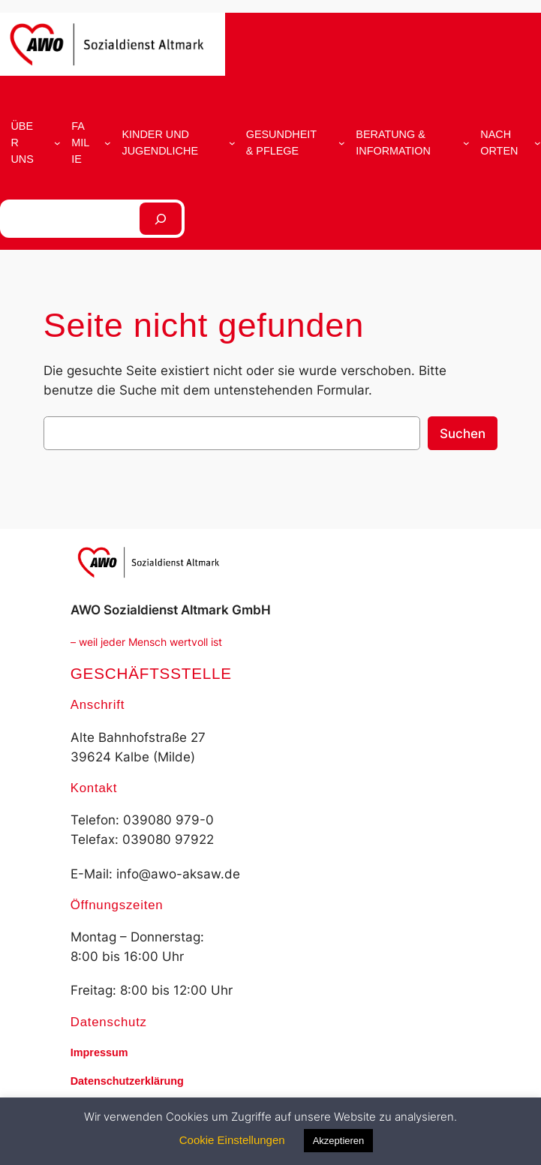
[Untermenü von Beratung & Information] (466, 143)
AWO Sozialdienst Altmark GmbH (171, 609)
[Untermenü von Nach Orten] (537, 143)
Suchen (462, 433)
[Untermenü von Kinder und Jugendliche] (232, 143)
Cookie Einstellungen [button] (232, 1139)
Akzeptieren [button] (339, 1140)
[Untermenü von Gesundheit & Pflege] (341, 143)
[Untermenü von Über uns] (57, 143)
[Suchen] (161, 219)
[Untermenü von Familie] (107, 143)
